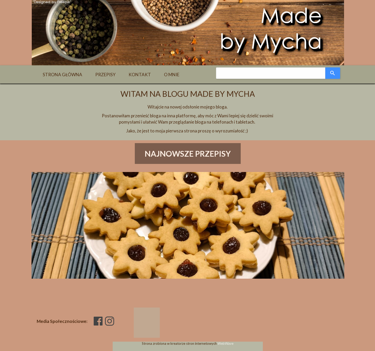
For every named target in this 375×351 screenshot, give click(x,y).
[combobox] (270, 73)
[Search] (332, 73)
